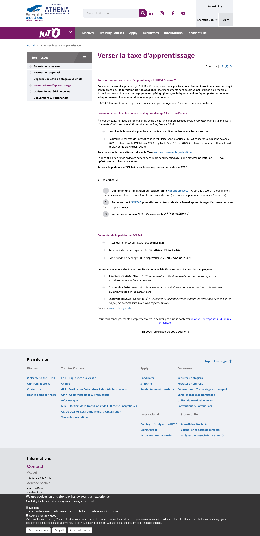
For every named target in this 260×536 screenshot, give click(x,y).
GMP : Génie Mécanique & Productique (85, 394)
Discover (88, 33)
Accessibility (214, 6)
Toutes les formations (74, 417)
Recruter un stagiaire (47, 66)
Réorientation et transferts (157, 389)
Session (34, 508)
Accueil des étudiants (194, 424)
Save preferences (38, 531)
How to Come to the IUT (42, 394)
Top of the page (216, 361)
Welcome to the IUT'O (41, 378)
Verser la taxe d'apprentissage (52, 85)
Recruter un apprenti (47, 72)
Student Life (198, 33)
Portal (31, 45)
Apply (133, 33)
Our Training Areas (38, 383)
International (174, 33)
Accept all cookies (80, 531)
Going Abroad (149, 429)
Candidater (147, 378)
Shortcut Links (205, 19)
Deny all (59, 531)
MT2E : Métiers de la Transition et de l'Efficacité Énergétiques (99, 406)
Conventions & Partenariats (51, 97)
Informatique (69, 400)
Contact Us (34, 389)
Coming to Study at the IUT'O (158, 424)
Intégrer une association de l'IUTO (202, 435)
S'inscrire (146, 383)
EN (225, 19)
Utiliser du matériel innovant (52, 91)
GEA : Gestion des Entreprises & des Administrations (94, 389)
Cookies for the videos (42, 516)
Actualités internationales (156, 435)
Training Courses (112, 33)
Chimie (65, 383)
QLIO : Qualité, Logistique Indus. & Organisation (91, 411)
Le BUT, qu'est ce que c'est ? (78, 378)
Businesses (151, 33)
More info (89, 502)
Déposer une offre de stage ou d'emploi (58, 79)
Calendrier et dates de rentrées (200, 429)
